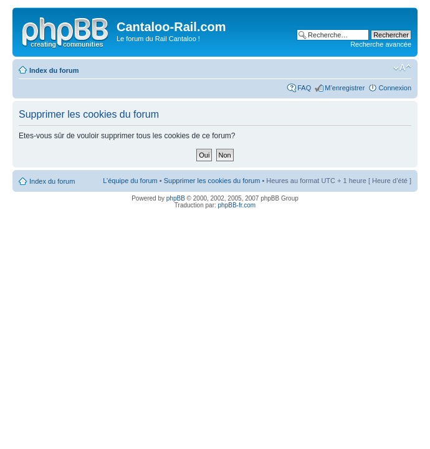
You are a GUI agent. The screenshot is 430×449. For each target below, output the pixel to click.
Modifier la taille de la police (402, 67)
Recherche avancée (380, 44)
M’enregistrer (345, 88)
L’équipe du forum (130, 180)
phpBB (175, 198)
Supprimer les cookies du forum (212, 180)
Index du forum (54, 70)
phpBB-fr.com (237, 205)
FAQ (304, 88)
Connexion (394, 88)
